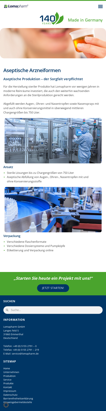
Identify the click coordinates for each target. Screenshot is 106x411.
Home (6, 368)
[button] (100, 6)
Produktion (9, 376)
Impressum (9, 391)
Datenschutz (10, 394)
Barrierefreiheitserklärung (18, 398)
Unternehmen (11, 372)
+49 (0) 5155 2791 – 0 (25, 346)
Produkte (8, 383)
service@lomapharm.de (25, 353)
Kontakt (7, 387)
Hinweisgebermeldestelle (17, 402)
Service (7, 379)
